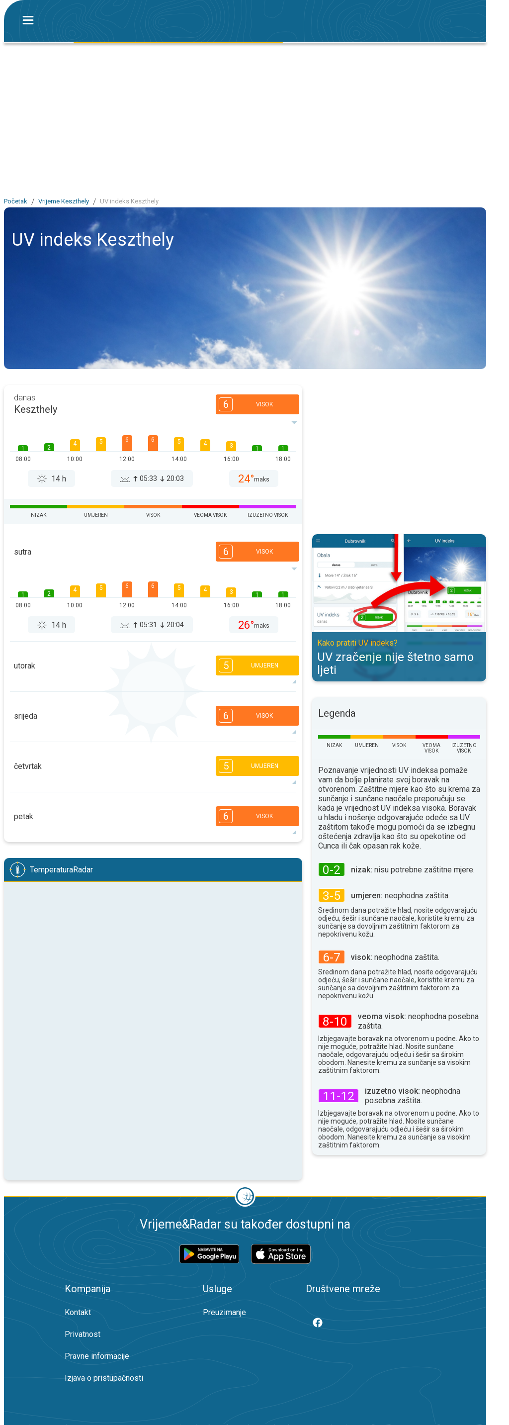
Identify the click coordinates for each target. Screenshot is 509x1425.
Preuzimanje (224, 1312)
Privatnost (82, 1334)
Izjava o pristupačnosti (104, 1378)
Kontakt (78, 1312)
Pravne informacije (97, 1356)
